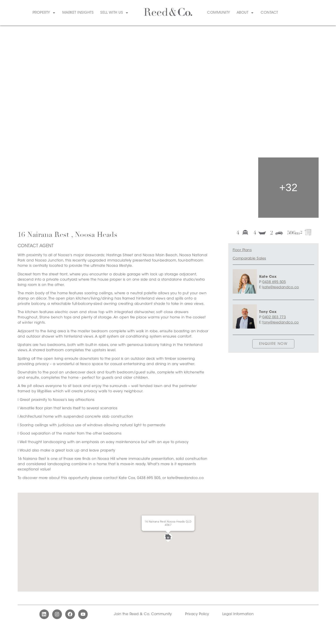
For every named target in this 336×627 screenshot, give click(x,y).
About (245, 13)
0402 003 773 (274, 317)
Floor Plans (242, 250)
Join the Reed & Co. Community (143, 615)
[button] (168, 537)
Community (218, 13)
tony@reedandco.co (280, 322)
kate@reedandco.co (280, 287)
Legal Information (238, 615)
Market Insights (78, 13)
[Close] (189, 520)
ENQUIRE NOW (273, 344)
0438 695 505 (274, 282)
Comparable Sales (249, 258)
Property (44, 13)
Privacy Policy (197, 615)
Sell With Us (114, 13)
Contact (269, 13)
